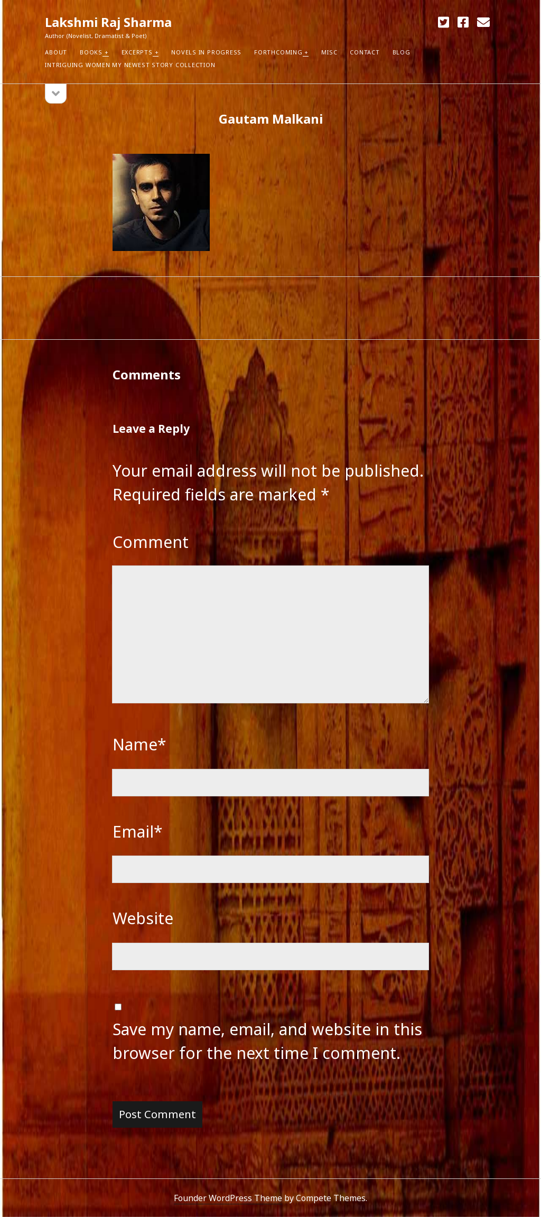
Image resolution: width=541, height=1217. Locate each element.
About (56, 52)
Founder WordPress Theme (228, 1198)
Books (91, 52)
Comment (151, 542)
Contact (364, 52)
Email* (138, 831)
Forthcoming (278, 52)
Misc (329, 52)
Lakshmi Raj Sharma (108, 22)
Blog (402, 52)
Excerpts (137, 52)
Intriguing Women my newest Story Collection (130, 65)
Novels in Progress (206, 52)
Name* (139, 744)
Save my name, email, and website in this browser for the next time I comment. (267, 1041)
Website (143, 918)
